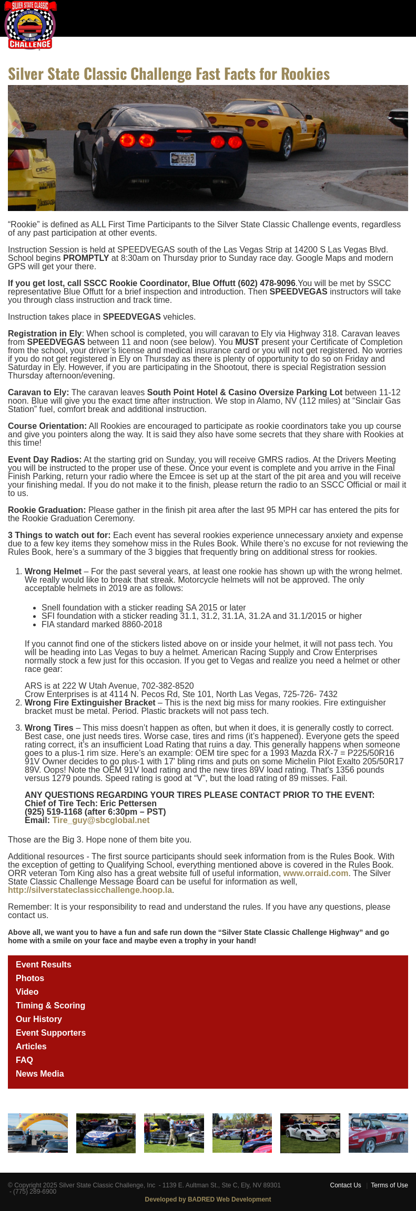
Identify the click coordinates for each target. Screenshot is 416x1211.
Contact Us (345, 1185)
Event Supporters (51, 1032)
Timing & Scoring (50, 1005)
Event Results (44, 964)
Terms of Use (389, 1185)
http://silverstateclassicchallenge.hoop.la (90, 890)
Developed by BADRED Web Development (208, 1199)
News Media (40, 1073)
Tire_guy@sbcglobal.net (100, 820)
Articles (31, 1046)
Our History (39, 1019)
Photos (30, 978)
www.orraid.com (316, 873)
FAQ (24, 1060)
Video (27, 991)
